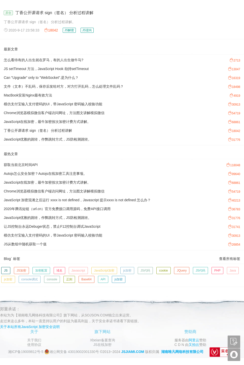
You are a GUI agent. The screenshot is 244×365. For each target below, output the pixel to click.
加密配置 (41, 270)
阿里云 (194, 340)
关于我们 (34, 340)
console (52, 279)
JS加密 (21, 270)
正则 (69, 279)
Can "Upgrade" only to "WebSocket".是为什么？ (41, 78)
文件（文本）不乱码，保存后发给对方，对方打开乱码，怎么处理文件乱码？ (64, 86)
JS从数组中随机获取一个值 (25, 244)
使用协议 (34, 345)
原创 (8, 13)
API (103, 279)
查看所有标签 (229, 259)
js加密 (127, 270)
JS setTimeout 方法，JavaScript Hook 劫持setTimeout (46, 69)
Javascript (78, 270)
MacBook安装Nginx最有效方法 (28, 95)
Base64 (86, 279)
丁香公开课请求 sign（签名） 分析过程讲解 (54, 13)
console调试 (29, 279)
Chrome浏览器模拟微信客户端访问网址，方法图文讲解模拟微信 (54, 113)
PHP (217, 270)
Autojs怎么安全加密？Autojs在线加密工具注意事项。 (45, 174)
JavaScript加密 (104, 270)
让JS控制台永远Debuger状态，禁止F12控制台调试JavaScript (52, 226)
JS (6, 270)
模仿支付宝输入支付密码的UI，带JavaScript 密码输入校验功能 (53, 104)
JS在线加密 (102, 345)
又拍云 (194, 345)
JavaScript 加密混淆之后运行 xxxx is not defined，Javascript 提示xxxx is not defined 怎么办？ (77, 200)
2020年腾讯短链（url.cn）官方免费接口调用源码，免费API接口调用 (57, 209)
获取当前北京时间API (21, 165)
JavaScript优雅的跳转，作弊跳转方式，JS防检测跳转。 (47, 139)
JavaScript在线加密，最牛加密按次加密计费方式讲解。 (47, 122)
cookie (163, 270)
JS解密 (69, 30)
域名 (59, 270)
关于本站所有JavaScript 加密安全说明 (30, 327)
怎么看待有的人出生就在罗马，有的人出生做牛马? (43, 60)
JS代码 (145, 270)
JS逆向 (87, 30)
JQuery (182, 270)
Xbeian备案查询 (102, 340)
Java (233, 270)
